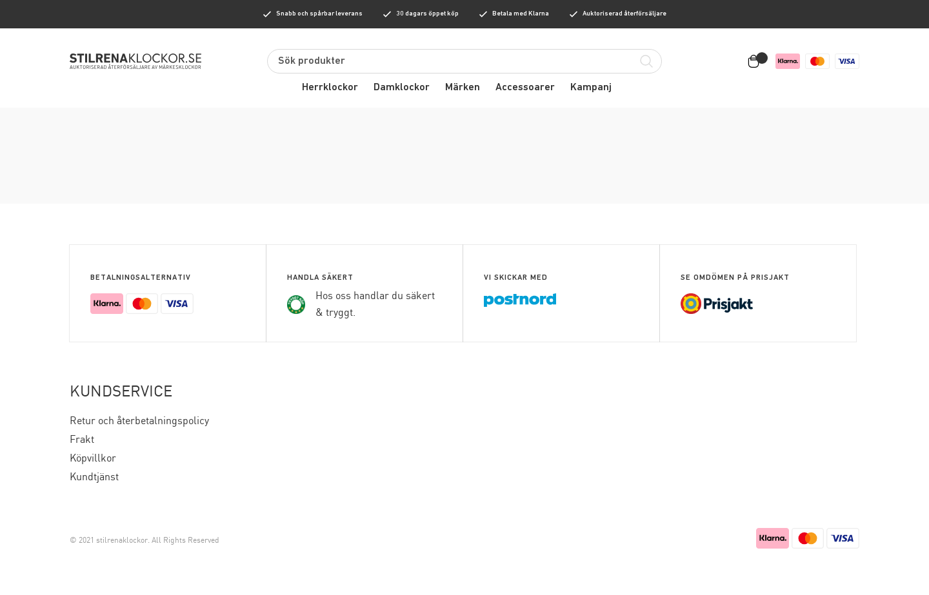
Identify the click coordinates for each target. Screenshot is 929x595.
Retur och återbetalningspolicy (139, 421)
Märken (462, 88)
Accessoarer (525, 88)
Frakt (82, 439)
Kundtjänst (94, 477)
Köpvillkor (93, 458)
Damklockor (402, 88)
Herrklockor (330, 88)
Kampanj (591, 88)
